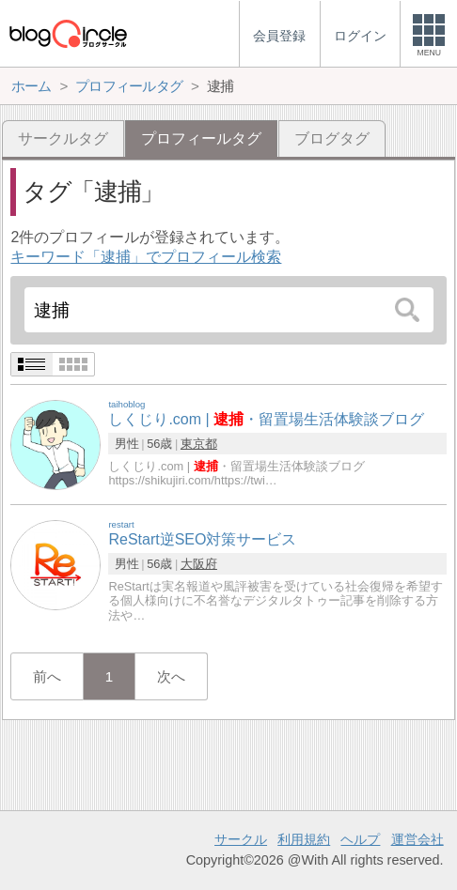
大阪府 (199, 564)
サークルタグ (63, 138)
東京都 (199, 444)
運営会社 (417, 839)
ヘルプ (360, 839)
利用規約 (303, 839)
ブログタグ (332, 138)
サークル (240, 839)
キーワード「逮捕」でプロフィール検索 (145, 257)
